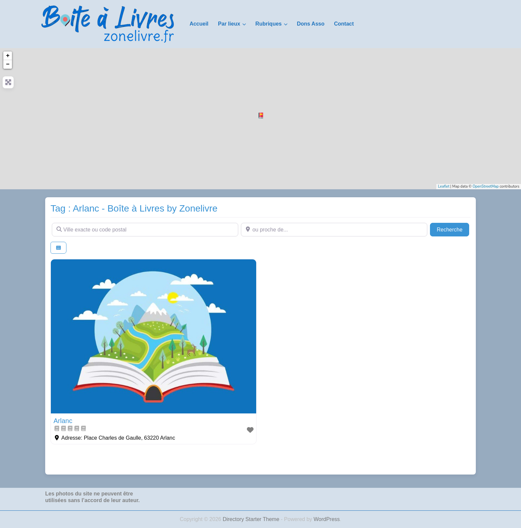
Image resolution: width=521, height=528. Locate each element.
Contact (344, 24)
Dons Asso (310, 24)
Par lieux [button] (229, 24)
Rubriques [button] (269, 24)
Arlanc (62, 420)
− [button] (8, 64)
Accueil (198, 24)
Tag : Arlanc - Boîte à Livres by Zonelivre (134, 208)
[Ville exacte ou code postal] (145, 229)
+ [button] (8, 56)
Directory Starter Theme (252, 519)
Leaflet (443, 186)
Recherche (453, 228)
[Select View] (58, 248)
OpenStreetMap (485, 186)
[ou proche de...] (334, 229)
